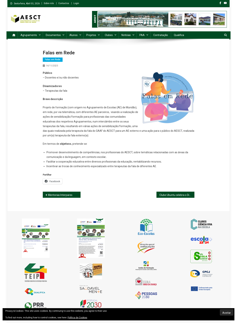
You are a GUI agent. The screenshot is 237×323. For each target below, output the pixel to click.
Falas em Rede (52, 59)
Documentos (53, 35)
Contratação (160, 35)
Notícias (126, 35)
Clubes (109, 35)
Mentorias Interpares (60, 195)
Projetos (91, 35)
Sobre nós (49, 3)
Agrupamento (29, 35)
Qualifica (179, 35)
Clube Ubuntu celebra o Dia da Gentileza (176, 195)
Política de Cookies (77, 317)
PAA (142, 35)
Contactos (63, 3)
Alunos (73, 35)
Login (76, 3)
